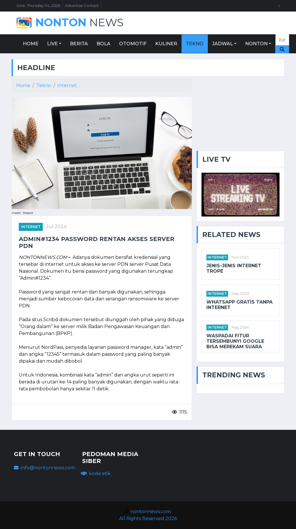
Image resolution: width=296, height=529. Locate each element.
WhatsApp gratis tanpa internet (239, 304)
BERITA (79, 43)
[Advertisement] (240, 115)
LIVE (52, 43)
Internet (67, 85)
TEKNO (195, 43)
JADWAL (222, 43)
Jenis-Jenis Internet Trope (233, 268)
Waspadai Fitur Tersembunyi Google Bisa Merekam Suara (235, 341)
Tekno (43, 85)
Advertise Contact (82, 5)
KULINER (166, 43)
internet (217, 257)
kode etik (96, 473)
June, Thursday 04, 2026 (38, 5)
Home (23, 85)
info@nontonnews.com (44, 467)
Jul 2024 (56, 226)
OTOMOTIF (133, 43)
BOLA (103, 43)
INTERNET (30, 227)
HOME (30, 43)
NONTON (256, 43)
